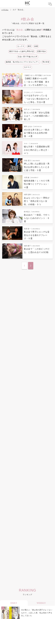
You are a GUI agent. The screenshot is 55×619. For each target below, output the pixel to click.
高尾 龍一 (27, 229)
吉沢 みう (27, 109)
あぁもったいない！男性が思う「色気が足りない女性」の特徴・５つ (36, 201)
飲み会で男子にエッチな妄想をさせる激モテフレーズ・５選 (36, 235)
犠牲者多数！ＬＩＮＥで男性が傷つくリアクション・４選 (36, 184)
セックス (20, 46)
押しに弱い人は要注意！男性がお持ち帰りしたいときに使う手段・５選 (36, 167)
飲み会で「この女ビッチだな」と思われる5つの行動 (36, 250)
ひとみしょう (29, 92)
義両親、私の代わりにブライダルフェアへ (22, 62)
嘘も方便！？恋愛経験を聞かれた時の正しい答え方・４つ (36, 150)
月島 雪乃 (27, 160)
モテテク (27, 67)
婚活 (29, 46)
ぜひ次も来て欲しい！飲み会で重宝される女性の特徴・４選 (36, 133)
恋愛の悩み (41, 51)
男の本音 (45, 62)
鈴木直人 (27, 212)
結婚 (36, 46)
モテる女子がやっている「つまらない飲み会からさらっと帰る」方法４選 (36, 98)
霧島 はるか (28, 126)
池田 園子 (27, 246)
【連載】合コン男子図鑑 (33, 75)
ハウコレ (5, 10)
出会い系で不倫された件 (27, 57)
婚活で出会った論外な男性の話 (21, 51)
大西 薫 (26, 177)
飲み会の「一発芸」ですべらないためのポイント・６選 (36, 218)
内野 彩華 (27, 194)
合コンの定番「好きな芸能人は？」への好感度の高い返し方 (36, 116)
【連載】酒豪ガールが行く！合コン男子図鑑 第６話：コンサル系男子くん (36, 81)
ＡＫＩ (26, 143)
